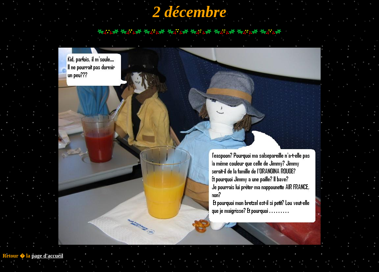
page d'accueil (47, 256)
